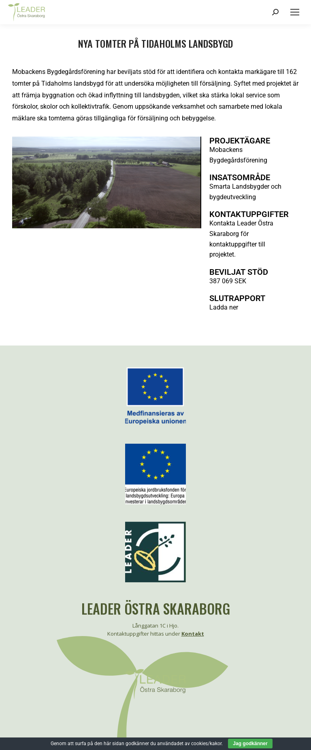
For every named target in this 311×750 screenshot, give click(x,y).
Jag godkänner (250, 743)
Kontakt (192, 633)
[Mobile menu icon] (295, 12)
